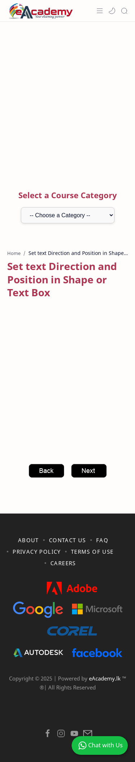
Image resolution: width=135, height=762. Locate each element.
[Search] (124, 10)
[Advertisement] (67, 96)
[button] (112, 10)
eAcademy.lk (105, 678)
